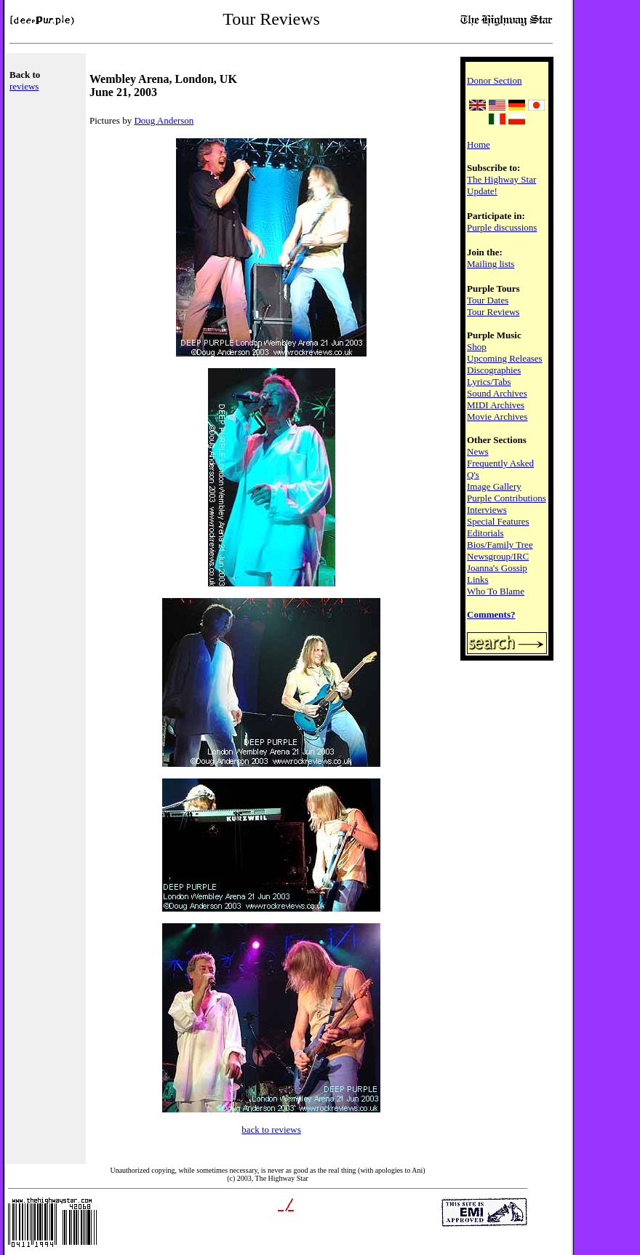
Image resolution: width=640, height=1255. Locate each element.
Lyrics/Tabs (489, 381)
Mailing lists (490, 263)
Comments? (491, 614)
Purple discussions (502, 227)
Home (478, 144)
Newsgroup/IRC (498, 556)
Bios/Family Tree (500, 544)
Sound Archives (497, 393)
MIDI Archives (495, 404)
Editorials (485, 532)
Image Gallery (494, 486)
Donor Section (494, 80)
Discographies (494, 369)
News (478, 451)
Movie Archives (497, 416)
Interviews (487, 509)
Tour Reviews (493, 311)
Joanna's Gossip (497, 567)
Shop (477, 346)
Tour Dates (487, 300)
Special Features (498, 521)
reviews (24, 86)
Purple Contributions (506, 498)
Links (478, 579)
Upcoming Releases (505, 358)
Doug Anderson (163, 120)
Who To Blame (495, 591)
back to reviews (271, 1129)
